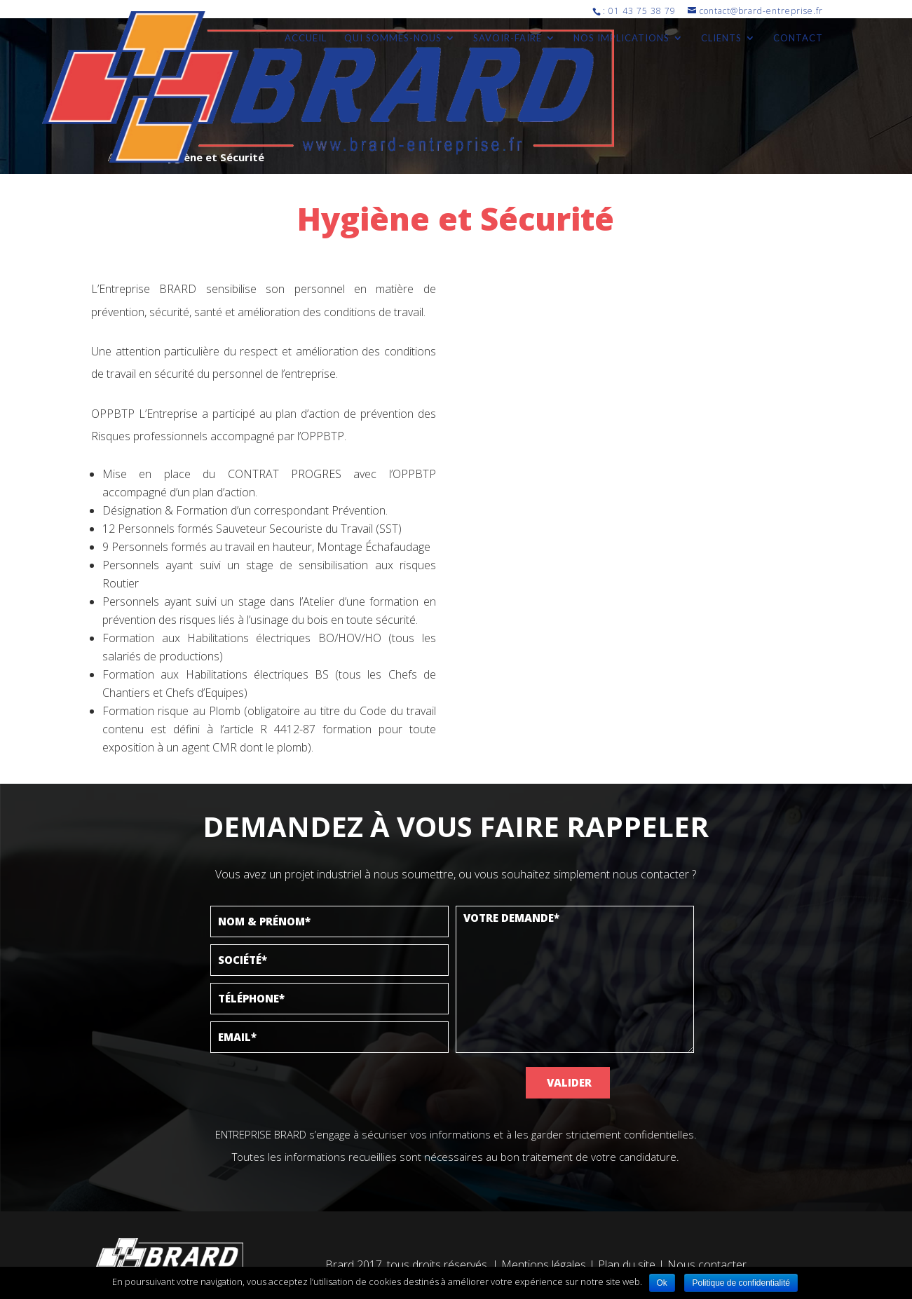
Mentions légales (543, 1264)
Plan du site (626, 1264)
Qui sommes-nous (393, 38)
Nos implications (621, 38)
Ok (662, 1283)
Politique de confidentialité (740, 1283)
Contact (798, 38)
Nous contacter (707, 1264)
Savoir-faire (507, 38)
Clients (721, 38)
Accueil (306, 38)
